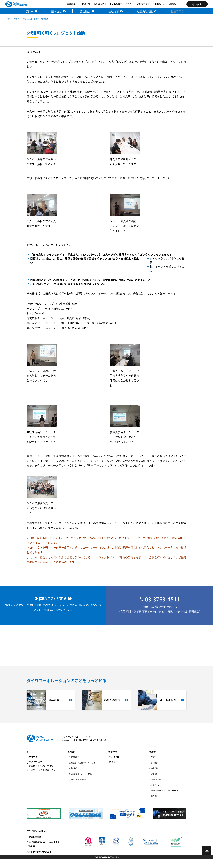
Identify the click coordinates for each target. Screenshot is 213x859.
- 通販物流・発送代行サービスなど (81, 762)
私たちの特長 (100, 4)
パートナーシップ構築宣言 (39, 851)
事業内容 (71, 4)
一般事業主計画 (34, 836)
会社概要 (85, 11)
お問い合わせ (32, 756)
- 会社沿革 (153, 774)
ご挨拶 (29, 11)
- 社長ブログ (154, 785)
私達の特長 (112, 751)
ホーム (29, 751)
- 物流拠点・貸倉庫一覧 (77, 779)
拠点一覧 (86, 4)
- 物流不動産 (73, 768)
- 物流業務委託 (73, 757)
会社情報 (157, 4)
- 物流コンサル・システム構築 (80, 774)
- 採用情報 (153, 796)
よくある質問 (116, 4)
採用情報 (172, 4)
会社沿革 (113, 11)
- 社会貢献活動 (155, 779)
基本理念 (56, 11)
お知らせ (129, 4)
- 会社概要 (153, 768)
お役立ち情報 (143, 4)
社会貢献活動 (145, 11)
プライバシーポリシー (37, 831)
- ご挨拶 (152, 757)
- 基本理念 (153, 762)
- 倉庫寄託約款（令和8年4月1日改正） (164, 790)
